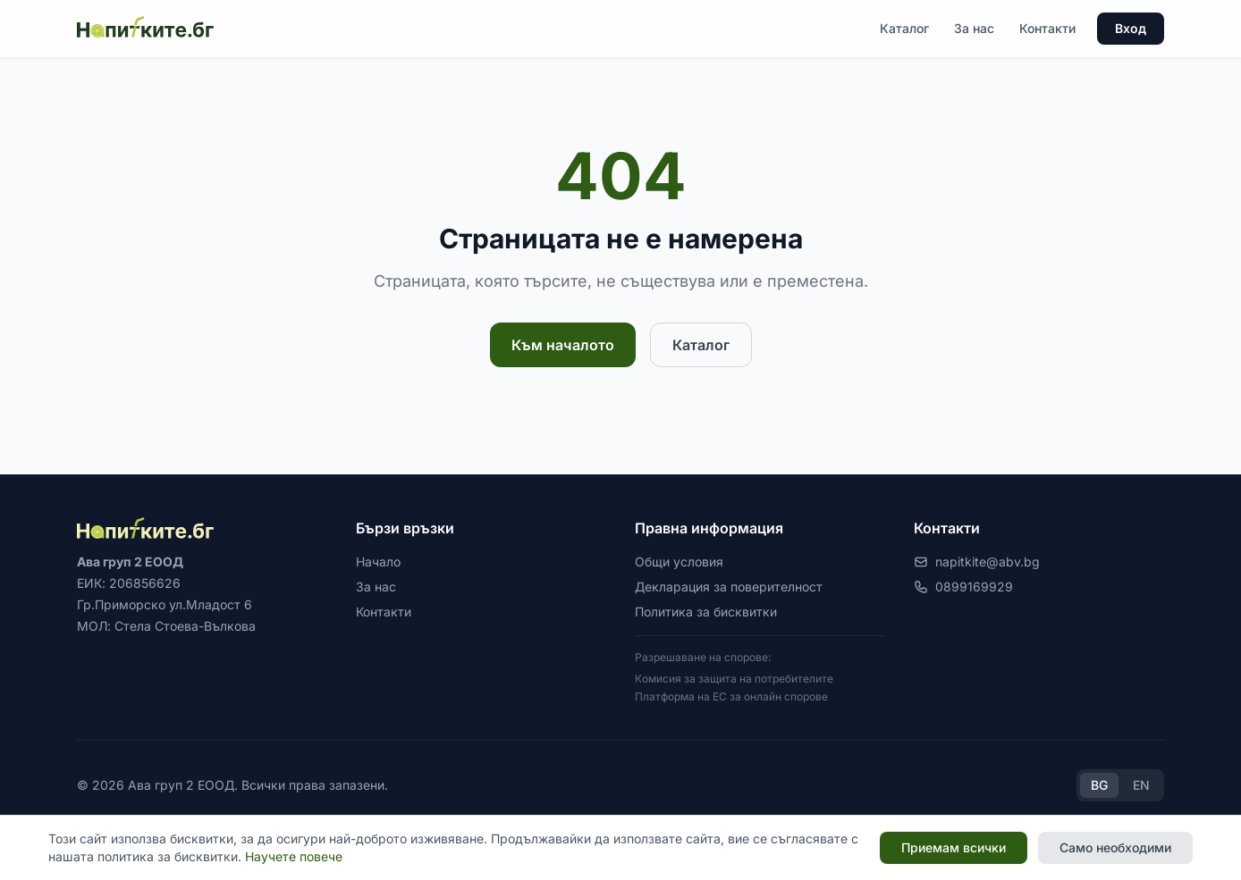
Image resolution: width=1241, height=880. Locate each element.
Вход (1130, 28)
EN (1141, 784)
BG (1099, 784)
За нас (974, 28)
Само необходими (1115, 847)
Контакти (1047, 28)
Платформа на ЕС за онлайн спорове (731, 696)
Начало (378, 561)
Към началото (562, 345)
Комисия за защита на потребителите (734, 678)
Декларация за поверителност (729, 586)
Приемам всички (953, 847)
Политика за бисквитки (706, 611)
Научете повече (293, 856)
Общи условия (679, 561)
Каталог (904, 28)
